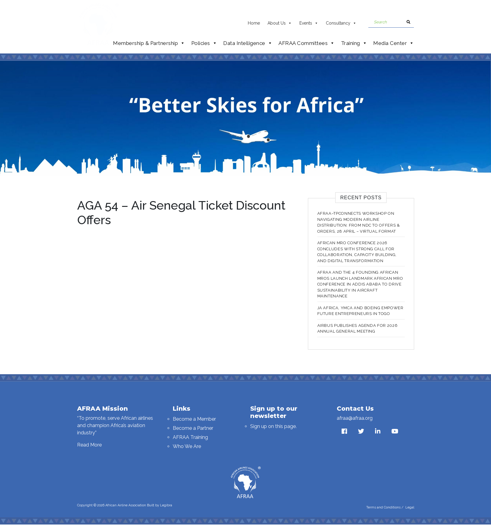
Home (254, 23)
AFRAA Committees (306, 43)
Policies (204, 43)
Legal (409, 507)
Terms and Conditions (383, 507)
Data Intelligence (247, 43)
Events (308, 21)
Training (354, 43)
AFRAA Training (190, 437)
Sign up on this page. (273, 426)
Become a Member (194, 419)
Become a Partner (193, 428)
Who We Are (187, 446)
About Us (280, 21)
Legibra (166, 505)
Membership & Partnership (149, 43)
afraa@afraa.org (355, 418)
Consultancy (341, 21)
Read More (89, 445)
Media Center (393, 43)
